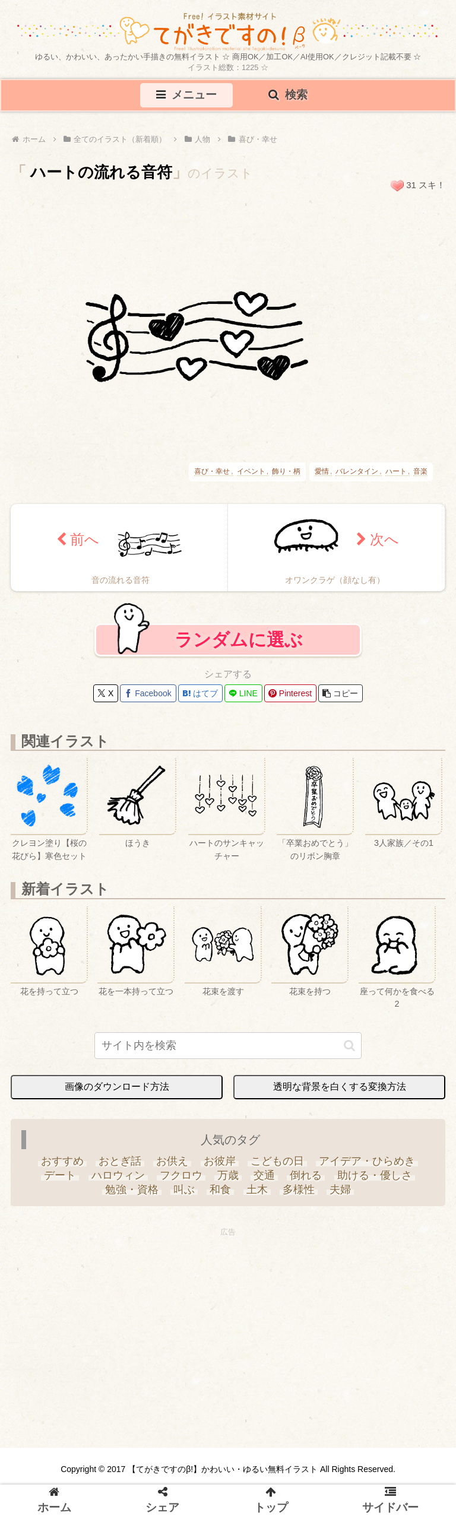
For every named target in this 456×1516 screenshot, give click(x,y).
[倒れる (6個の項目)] (306, 1176)
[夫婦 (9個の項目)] (340, 1190)
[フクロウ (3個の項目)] (180, 1176)
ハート (396, 471)
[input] (228, 1046)
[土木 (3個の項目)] (257, 1190)
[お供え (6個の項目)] (172, 1162)
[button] (340, 694)
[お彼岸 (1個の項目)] (219, 1162)
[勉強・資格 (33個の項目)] (131, 1190)
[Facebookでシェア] (148, 694)
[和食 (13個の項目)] (220, 1190)
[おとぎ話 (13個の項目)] (120, 1162)
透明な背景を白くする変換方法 (339, 1087)
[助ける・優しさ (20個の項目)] (374, 1176)
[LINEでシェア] (243, 694)
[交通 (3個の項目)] (264, 1176)
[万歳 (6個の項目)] (227, 1176)
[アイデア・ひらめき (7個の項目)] (367, 1162)
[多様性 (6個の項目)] (298, 1190)
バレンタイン (356, 471)
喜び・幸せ (212, 471)
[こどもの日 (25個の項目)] (277, 1162)
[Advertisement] (228, 1323)
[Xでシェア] (105, 694)
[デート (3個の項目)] (60, 1176)
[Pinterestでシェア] (290, 694)
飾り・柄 (286, 471)
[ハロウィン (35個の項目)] (118, 1176)
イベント (251, 471)
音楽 (420, 471)
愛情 (322, 471)
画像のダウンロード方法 (117, 1087)
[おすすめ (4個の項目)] (62, 1162)
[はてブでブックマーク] (200, 694)
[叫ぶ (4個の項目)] (184, 1190)
